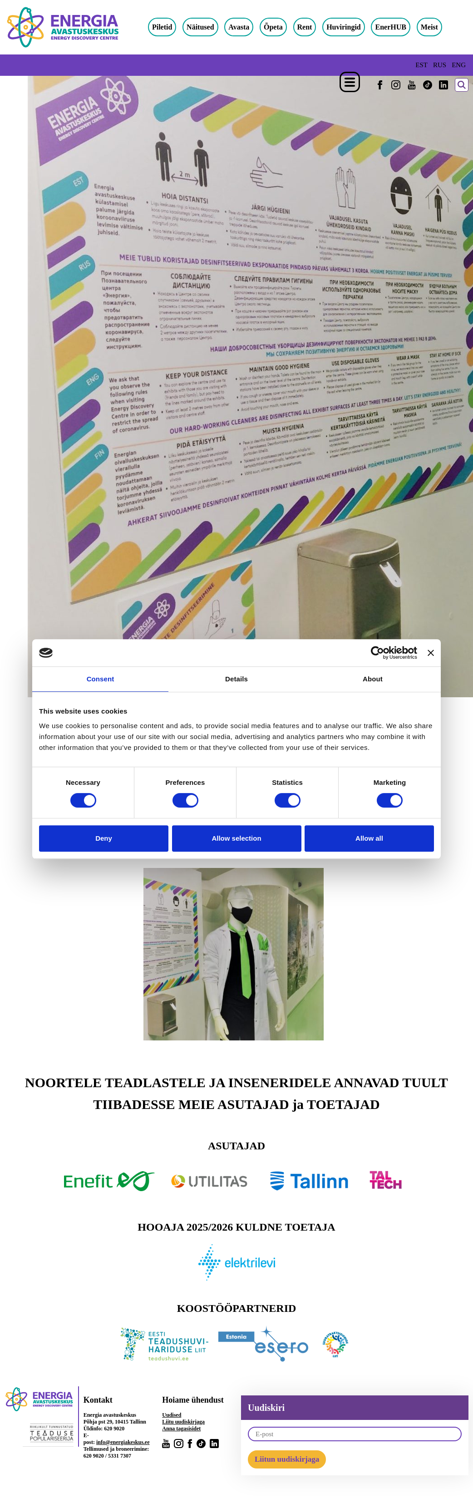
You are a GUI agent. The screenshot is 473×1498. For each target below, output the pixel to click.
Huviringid (350, 27)
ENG (459, 65)
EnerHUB (397, 27)
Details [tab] (236, 679)
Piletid (168, 27)
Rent (311, 27)
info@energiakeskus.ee (123, 1442)
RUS (439, 65)
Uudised (171, 1415)
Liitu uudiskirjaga (183, 1422)
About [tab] (373, 679)
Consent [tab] (100, 679)
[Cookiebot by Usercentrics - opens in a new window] (377, 653)
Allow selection (236, 838)
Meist (435, 27)
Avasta (245, 27)
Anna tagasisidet (181, 1428)
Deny (103, 838)
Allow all (369, 838)
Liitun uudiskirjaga (287, 1459)
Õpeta (279, 27)
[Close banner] (431, 653)
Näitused (206, 27)
